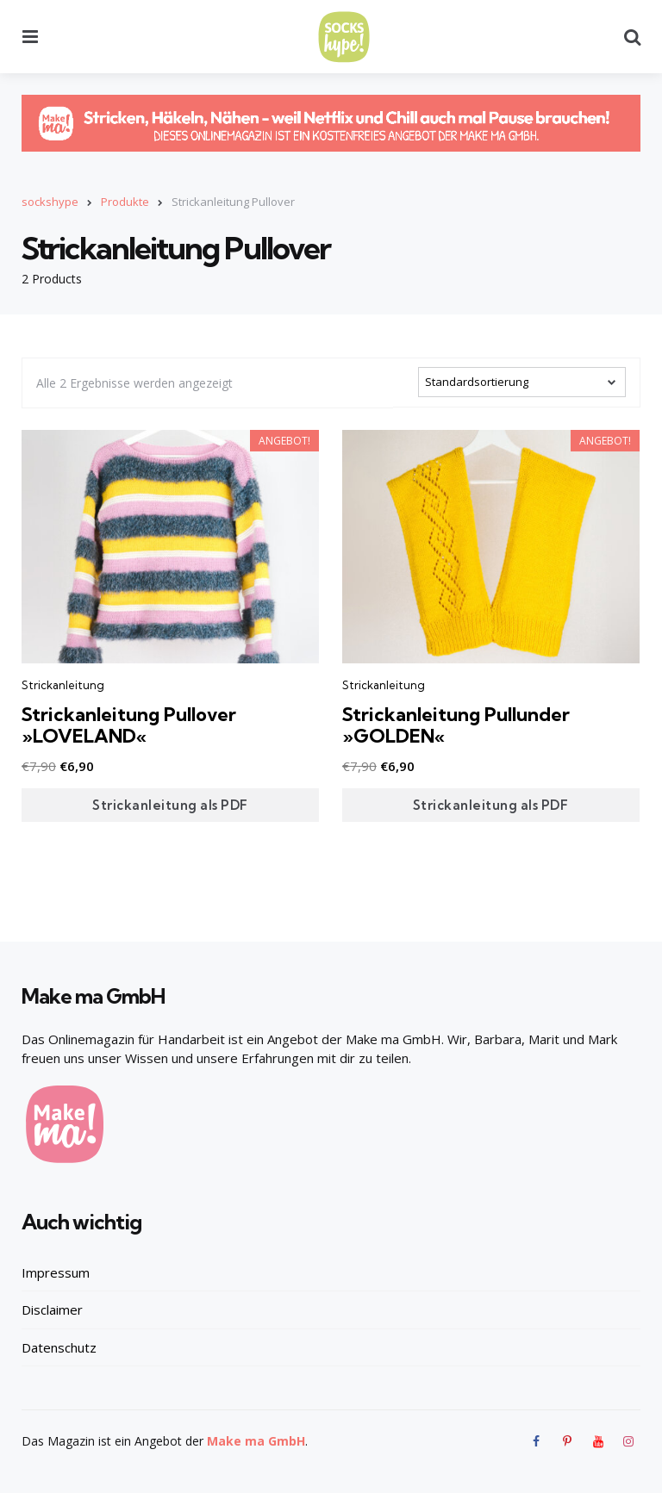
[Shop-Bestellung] (522, 381)
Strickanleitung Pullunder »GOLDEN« (456, 724)
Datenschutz (59, 1346)
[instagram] (628, 1440)
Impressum (56, 1271)
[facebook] (538, 1440)
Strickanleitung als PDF (170, 804)
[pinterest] (567, 1440)
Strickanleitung (63, 685)
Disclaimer (52, 1308)
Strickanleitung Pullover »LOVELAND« (130, 724)
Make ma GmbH (256, 1440)
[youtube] (598, 1440)
